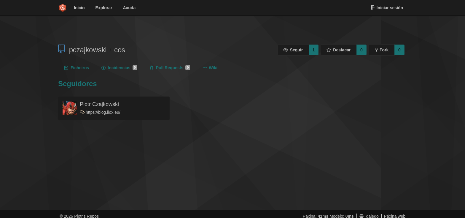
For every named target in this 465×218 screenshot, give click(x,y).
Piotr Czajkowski (99, 104)
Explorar (103, 7)
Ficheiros (76, 67)
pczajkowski (88, 50)
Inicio (79, 7)
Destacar (339, 50)
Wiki (210, 67)
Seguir (293, 50)
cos (119, 50)
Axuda (129, 7)
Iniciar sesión (386, 7)
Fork (381, 50)
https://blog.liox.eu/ (103, 112)
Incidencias (119, 67)
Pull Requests (170, 67)
